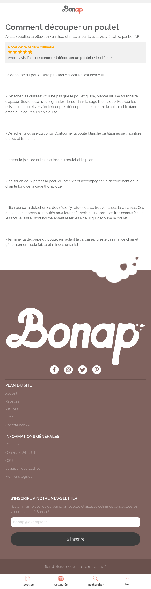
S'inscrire (75, 539)
